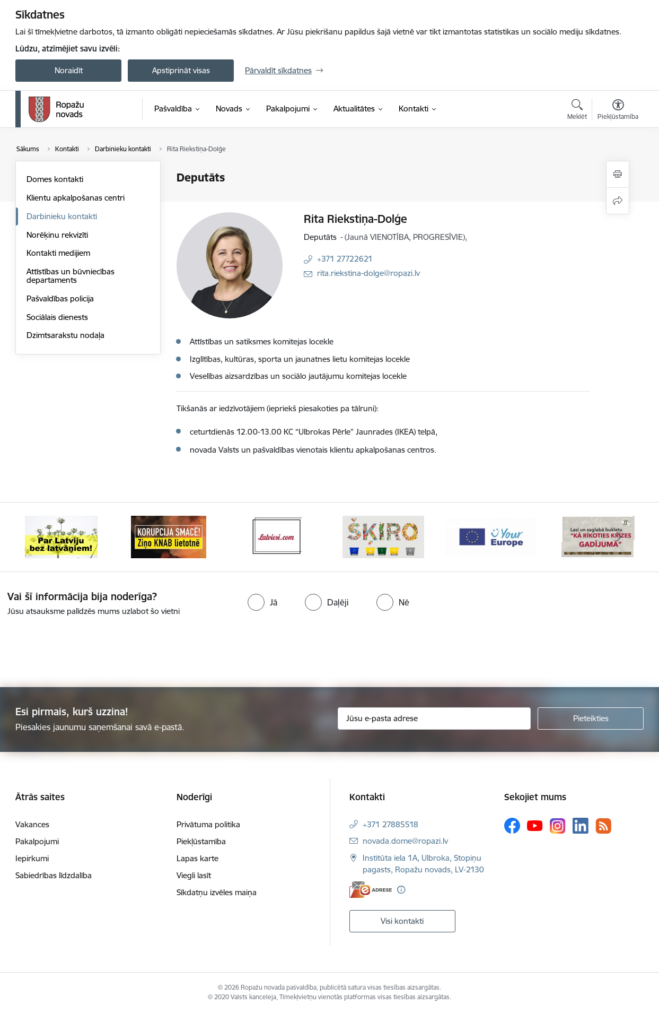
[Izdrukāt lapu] (618, 174)
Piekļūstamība (201, 841)
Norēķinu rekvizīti (57, 235)
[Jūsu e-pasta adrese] (434, 718)
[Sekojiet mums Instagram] (558, 826)
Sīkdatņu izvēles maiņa (217, 892)
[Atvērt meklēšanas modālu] (577, 111)
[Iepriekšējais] (39, 537)
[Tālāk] (619, 537)
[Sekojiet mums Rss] (603, 826)
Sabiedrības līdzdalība (53, 875)
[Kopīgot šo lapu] (618, 201)
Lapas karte (197, 858)
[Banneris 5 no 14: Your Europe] (491, 536)
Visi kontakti (402, 921)
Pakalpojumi (37, 841)
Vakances (32, 824)
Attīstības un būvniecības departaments (71, 275)
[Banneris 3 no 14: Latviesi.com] (276, 536)
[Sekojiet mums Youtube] (535, 825)
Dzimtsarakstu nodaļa (65, 335)
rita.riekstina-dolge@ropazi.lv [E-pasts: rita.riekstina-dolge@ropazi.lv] (368, 273)
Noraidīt (69, 70)
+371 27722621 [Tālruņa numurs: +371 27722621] (345, 259)
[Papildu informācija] (401, 890)
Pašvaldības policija (60, 298)
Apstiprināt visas (181, 70)
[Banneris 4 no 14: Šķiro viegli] (383, 536)
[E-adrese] (370, 889)
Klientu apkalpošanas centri (76, 198)
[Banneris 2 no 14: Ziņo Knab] (168, 536)
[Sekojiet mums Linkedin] (580, 826)
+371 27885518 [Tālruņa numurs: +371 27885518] (390, 824)
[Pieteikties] (591, 718)
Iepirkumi (32, 858)
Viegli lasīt (194, 875)
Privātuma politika (208, 824)
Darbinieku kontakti (62, 216)
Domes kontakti (55, 179)
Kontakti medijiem (58, 253)
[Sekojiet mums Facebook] (512, 826)
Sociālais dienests (57, 317)
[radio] (262, 602)
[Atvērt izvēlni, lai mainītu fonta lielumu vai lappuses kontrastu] (618, 111)
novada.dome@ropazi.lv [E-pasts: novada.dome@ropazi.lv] (405, 841)
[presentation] (88, 647)
